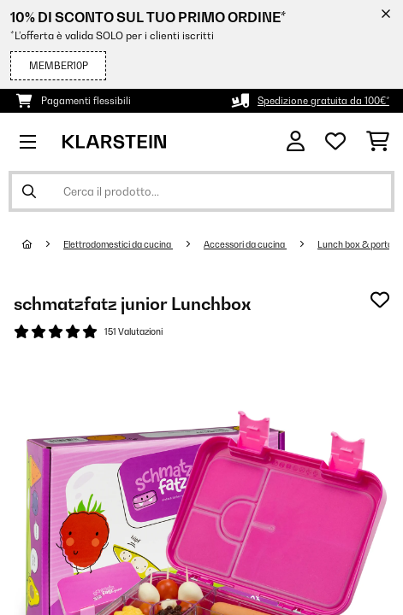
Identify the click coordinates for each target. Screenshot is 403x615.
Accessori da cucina (245, 244)
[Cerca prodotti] (201, 191)
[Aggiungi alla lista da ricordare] (379, 299)
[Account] (296, 141)
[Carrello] (377, 141)
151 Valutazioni (133, 331)
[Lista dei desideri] (335, 141)
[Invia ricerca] (29, 191)
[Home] (42, 244)
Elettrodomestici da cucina (118, 244)
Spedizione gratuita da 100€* (323, 101)
